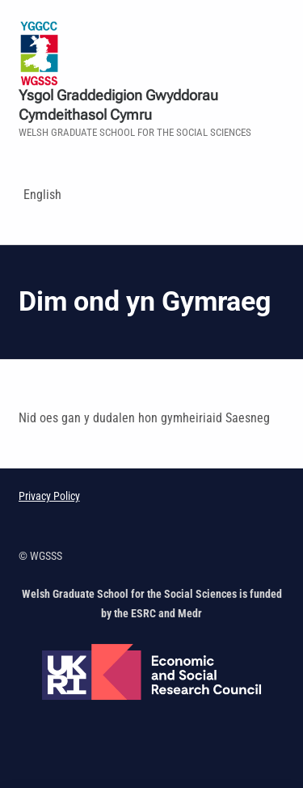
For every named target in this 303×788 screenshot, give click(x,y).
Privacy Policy (49, 496)
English (42, 194)
